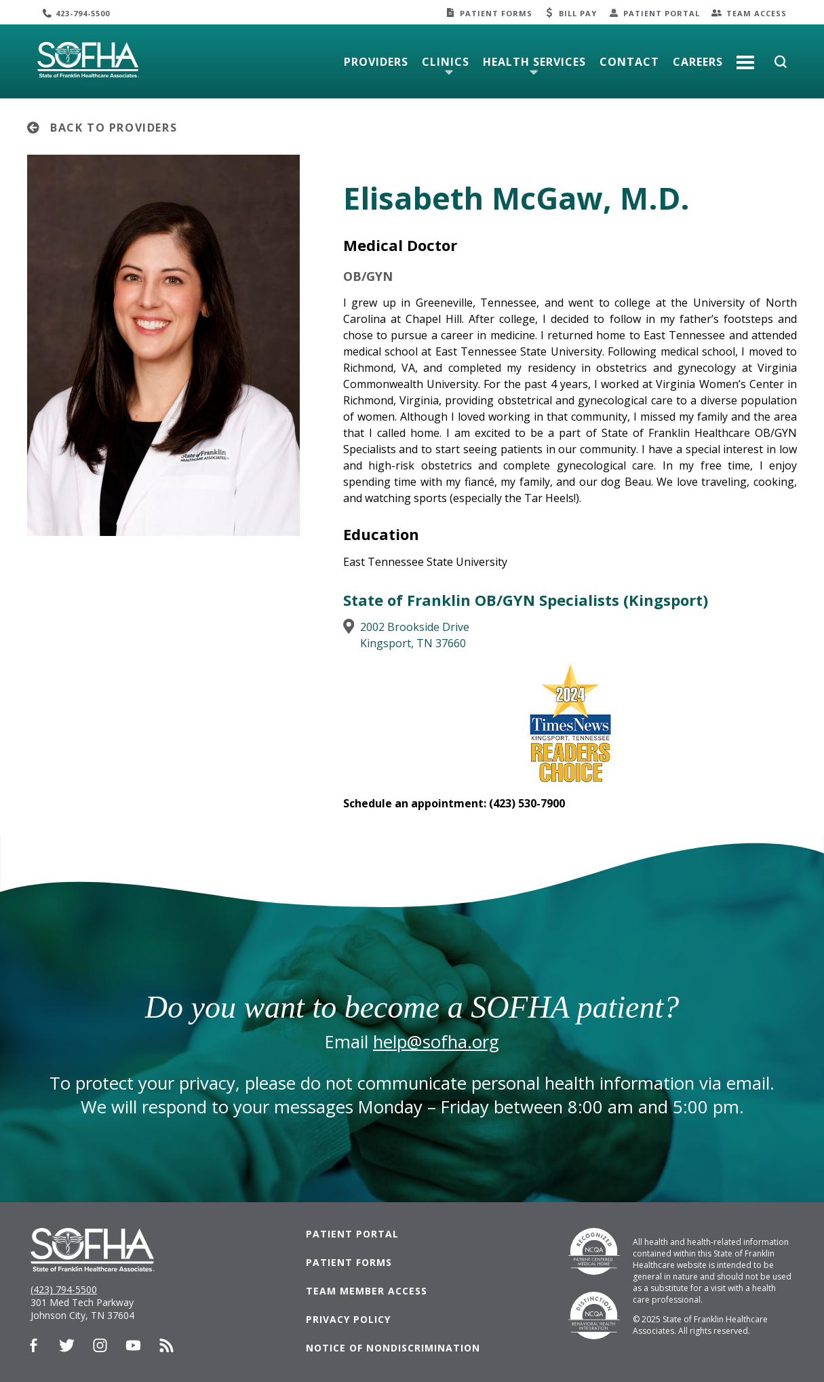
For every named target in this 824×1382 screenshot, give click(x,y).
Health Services (534, 61)
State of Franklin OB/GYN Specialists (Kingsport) (525, 600)
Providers (376, 61)
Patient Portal (661, 13)
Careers (698, 61)
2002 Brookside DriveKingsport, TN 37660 (414, 635)
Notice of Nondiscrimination (393, 1347)
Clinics (445, 61)
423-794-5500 (83, 13)
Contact (629, 61)
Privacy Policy (348, 1319)
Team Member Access (366, 1290)
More (745, 57)
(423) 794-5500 (64, 1289)
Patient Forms (496, 13)
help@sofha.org (436, 1042)
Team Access (756, 13)
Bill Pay (578, 13)
